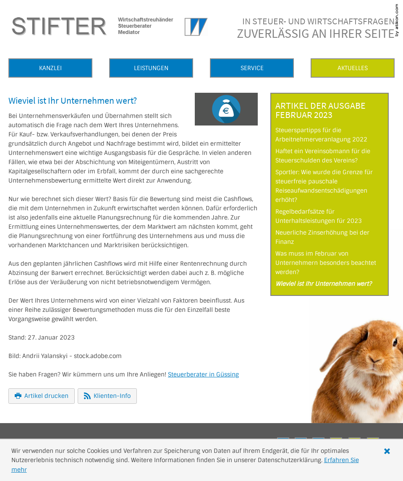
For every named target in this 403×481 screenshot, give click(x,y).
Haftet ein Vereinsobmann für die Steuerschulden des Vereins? (322, 155)
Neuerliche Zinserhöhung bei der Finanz (322, 237)
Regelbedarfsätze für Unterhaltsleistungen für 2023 (318, 216)
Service (252, 68)
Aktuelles (353, 68)
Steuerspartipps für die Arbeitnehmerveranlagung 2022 (321, 134)
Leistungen (151, 68)
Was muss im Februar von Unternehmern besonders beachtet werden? (325, 263)
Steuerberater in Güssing (203, 374)
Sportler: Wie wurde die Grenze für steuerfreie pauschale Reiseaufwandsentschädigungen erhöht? (324, 186)
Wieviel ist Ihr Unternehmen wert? (323, 284)
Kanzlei (50, 68)
